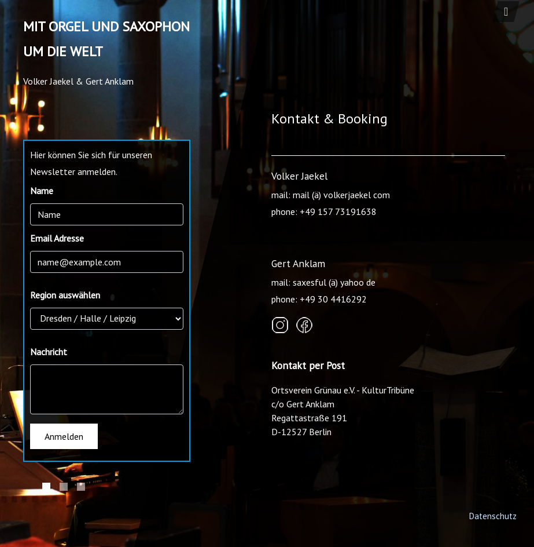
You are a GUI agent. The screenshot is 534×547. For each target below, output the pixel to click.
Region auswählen (65, 295)
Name (41, 190)
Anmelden (64, 436)
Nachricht (48, 352)
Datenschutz (493, 516)
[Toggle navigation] (506, 11)
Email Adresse (57, 238)
